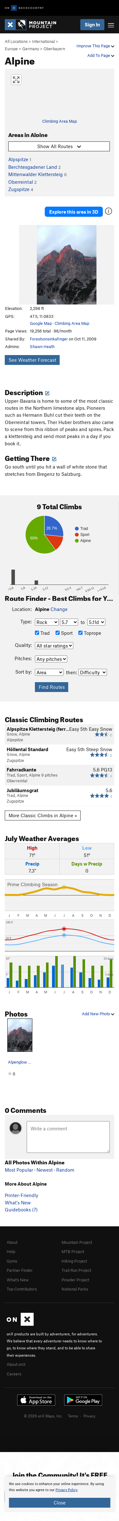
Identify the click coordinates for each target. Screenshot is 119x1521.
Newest (44, 1170)
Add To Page (100, 55)
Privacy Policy (66, 1490)
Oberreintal (20, 182)
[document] (59, 1494)
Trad (42, 633)
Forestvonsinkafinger (49, 338)
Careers (14, 1373)
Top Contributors (22, 1288)
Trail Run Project (76, 1270)
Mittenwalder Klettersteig (35, 174)
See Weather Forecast (32, 360)
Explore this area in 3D (73, 212)
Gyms (12, 1261)
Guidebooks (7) (21, 1209)
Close (60, 1502)
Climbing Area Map (59, 121)
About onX (16, 1364)
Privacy (89, 1416)
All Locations (16, 41)
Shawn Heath (42, 346)
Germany (30, 48)
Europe (11, 48)
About (12, 1242)
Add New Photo (98, 1013)
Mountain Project (77, 1242)
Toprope (89, 633)
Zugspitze (19, 189)
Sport (64, 633)
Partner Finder (20, 1270)
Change (59, 609)
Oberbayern (54, 48)
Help (11, 1251)
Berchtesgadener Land (32, 167)
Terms (73, 1416)
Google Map (41, 323)
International (43, 41)
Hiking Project (74, 1261)
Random (65, 1170)
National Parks (75, 1288)
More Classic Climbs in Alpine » (43, 815)
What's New (18, 1202)
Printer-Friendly (21, 1195)
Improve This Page (95, 45)
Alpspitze (18, 159)
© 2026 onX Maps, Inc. (43, 1416)
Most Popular (19, 1170)
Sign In (92, 24)
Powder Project (75, 1279)
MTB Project (73, 1251)
